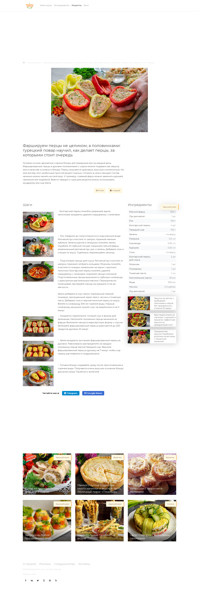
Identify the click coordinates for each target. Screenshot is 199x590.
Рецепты (77, 5)
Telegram (70, 393)
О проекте (29, 564)
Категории (46, 5)
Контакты (84, 564)
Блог (86, 5)
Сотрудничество (64, 564)
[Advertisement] (99, 33)
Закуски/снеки (34, 62)
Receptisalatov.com (37, 569)
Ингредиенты (62, 5)
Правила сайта (29, 574)
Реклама (45, 564)
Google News (93, 393)
